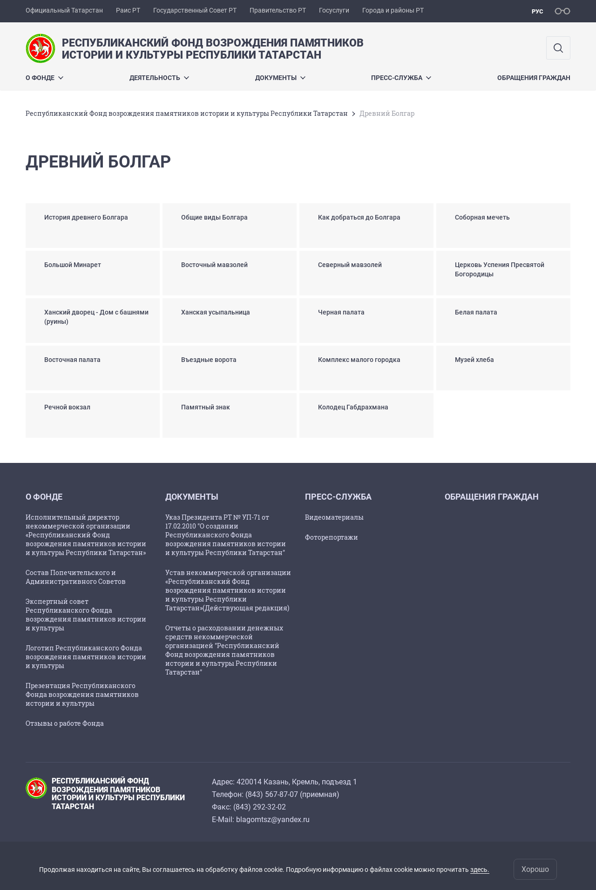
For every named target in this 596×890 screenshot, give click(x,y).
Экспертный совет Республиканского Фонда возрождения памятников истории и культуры (86, 614)
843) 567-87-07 (273, 794)
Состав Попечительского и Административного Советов (76, 577)
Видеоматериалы (334, 517)
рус (537, 11)
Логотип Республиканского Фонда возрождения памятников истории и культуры (86, 656)
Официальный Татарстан (64, 10)
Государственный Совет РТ (195, 10)
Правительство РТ (278, 10)
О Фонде (44, 77)
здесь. (479, 869)
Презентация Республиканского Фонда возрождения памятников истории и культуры (82, 694)
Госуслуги (334, 10)
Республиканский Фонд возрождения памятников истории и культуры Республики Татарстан (187, 113)
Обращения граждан (533, 77)
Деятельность (159, 77)
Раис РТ (128, 10)
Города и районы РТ (393, 10)
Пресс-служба (401, 77)
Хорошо (535, 869)
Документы (280, 77)
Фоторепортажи (331, 537)
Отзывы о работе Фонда (65, 723)
